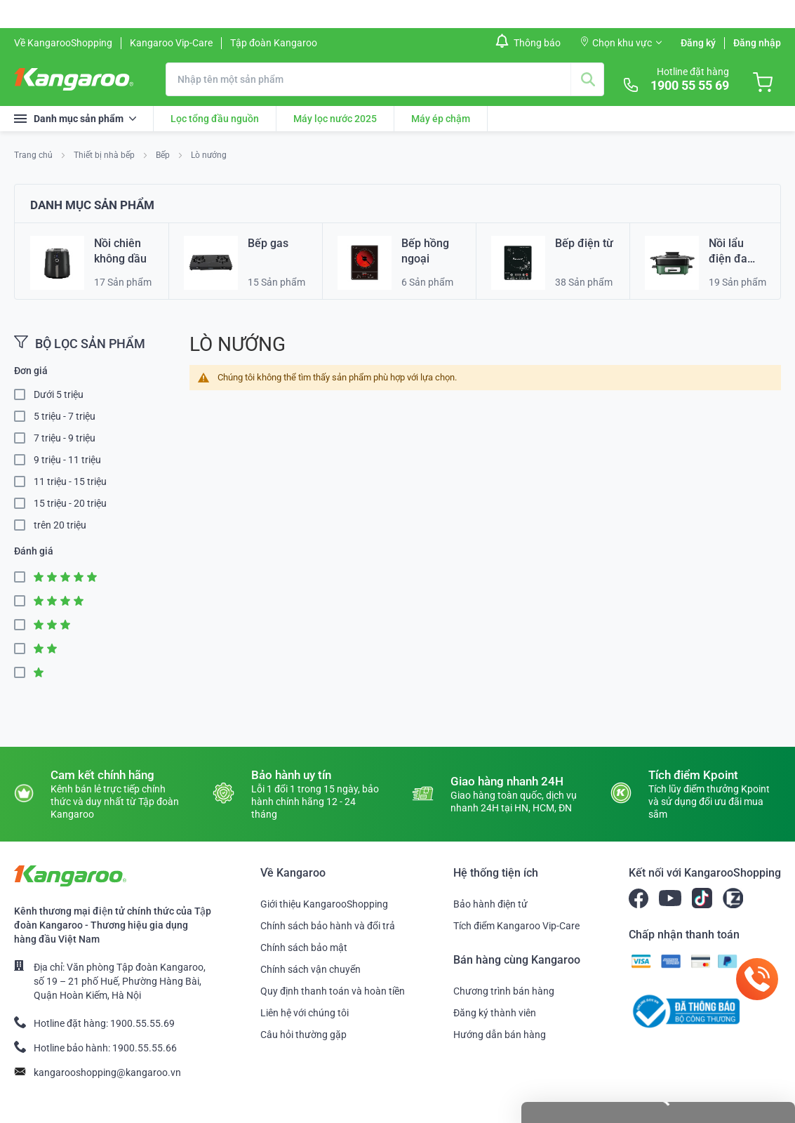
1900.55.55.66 (144, 1048)
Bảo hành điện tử (490, 904)
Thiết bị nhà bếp (105, 155)
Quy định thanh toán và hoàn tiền (332, 991)
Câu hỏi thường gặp (303, 1034)
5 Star (24, 577)
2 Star (24, 649)
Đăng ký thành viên (494, 1012)
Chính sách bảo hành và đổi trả (327, 925)
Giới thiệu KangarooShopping (324, 904)
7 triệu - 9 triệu (64, 438)
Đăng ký (698, 42)
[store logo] (73, 79)
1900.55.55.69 (142, 1023)
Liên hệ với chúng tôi (304, 1012)
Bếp (164, 155)
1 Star (24, 673)
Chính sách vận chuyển (310, 969)
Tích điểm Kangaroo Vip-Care (516, 925)
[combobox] (385, 79)
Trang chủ (34, 155)
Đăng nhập (757, 42)
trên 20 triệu (60, 525)
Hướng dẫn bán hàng (499, 1034)
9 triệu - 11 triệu (67, 459)
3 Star (24, 625)
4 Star (24, 601)
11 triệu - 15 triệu (70, 481)
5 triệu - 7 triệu (64, 416)
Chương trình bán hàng (503, 991)
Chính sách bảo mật (303, 947)
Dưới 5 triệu (58, 394)
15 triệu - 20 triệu (70, 503)
